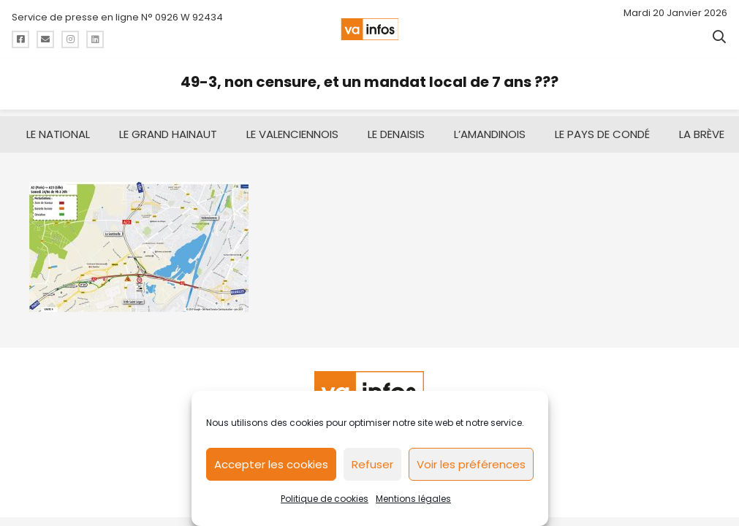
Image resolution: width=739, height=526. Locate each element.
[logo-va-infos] (369, 29)
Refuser (372, 464)
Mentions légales (413, 498)
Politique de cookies (324, 498)
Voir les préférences (471, 464)
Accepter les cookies (271, 464)
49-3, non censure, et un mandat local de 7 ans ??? (369, 82)
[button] (719, 36)
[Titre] (20, 39)
